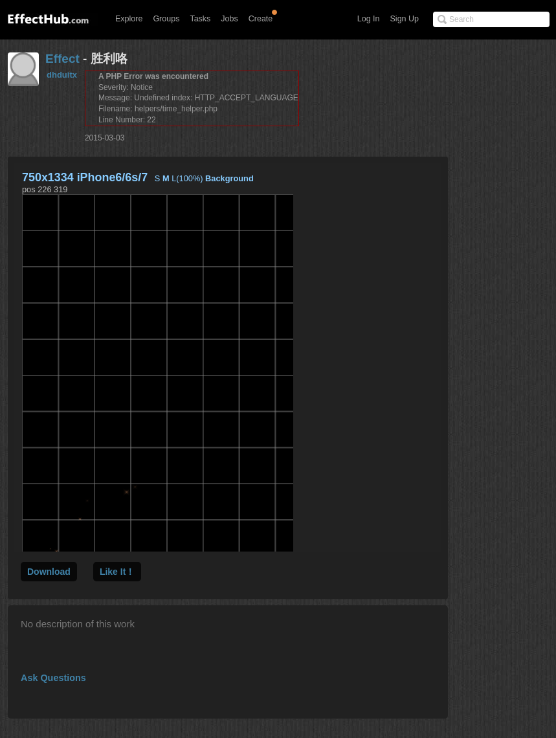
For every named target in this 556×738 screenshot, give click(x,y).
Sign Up (404, 18)
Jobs (229, 18)
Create (261, 18)
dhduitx (62, 75)
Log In (368, 18)
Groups (166, 18)
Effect (62, 58)
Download (49, 571)
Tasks (200, 18)
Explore (128, 18)
